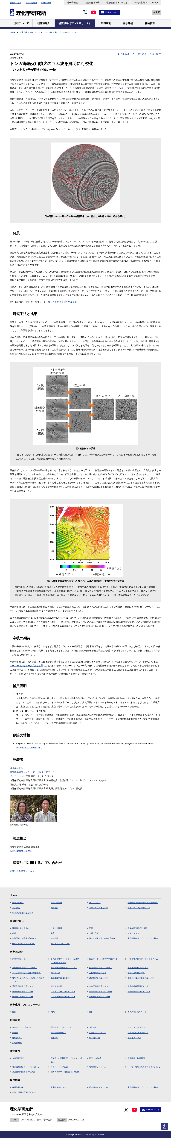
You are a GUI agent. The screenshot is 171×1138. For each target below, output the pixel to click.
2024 (91, 1012)
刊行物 (15, 1033)
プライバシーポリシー (98, 908)
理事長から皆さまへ (20, 928)
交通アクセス (15, 3)
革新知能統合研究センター (23, 986)
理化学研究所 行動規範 (137, 928)
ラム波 (120, 88)
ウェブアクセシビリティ (22, 913)
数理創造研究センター (60, 978)
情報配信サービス (58, 1033)
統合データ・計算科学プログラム (103, 959)
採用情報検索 (18, 1087)
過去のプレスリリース (137, 1012)
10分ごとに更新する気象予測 (62, 302)
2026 (14, 1012)
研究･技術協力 (95, 1058)
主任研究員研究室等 (97, 973)
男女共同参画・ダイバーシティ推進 (143, 938)
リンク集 (16, 908)
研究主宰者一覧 (19, 959)
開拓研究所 (55, 973)
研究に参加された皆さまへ (23, 944)
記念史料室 (17, 1043)
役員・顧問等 (56, 928)
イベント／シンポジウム (138, 1027)
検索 (155, 12)
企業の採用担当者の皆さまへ (24, 1072)
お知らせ (93, 1027)
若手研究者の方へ (58, 1087)
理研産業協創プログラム (138, 968)
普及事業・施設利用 (136, 1058)
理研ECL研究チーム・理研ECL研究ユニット (28, 979)
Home (12, 32)
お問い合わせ (31, 3)
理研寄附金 (72, 2)
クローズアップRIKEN (21, 1027)
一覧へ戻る (141, 54)
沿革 (91, 928)
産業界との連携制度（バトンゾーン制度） (67, 1060)
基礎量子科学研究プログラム (24, 968)
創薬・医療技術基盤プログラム (64, 968)
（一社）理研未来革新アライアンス (144, 1067)
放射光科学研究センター (99, 996)
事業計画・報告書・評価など (24, 938)
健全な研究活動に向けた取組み (102, 938)
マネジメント (133, 933)
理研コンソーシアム (97, 1067)
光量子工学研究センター (22, 996)
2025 (53, 1012)
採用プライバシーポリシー (139, 908)
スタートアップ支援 (59, 1067)
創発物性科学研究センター (139, 991)
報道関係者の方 (92, 2)
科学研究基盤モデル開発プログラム (143, 959)
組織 (14, 933)
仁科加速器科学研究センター (63, 996)
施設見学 (54, 1038)
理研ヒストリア (134, 1038)
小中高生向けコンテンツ (146, 2)
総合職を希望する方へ (98, 1087)
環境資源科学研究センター (100, 991)
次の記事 (156, 54)
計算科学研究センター (21, 772)
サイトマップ (95, 903)
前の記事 (125, 54)
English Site (46, 3)
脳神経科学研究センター (22, 991)
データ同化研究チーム (43, 772)
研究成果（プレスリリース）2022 (63, 32)
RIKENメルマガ (112, 12)
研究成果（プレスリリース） (32, 32)
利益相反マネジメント (60, 944)
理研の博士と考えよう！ (61, 1027)
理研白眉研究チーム (136, 973)
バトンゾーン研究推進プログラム (26, 973)
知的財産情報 (18, 1058)
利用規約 (54, 908)
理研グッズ (17, 1038)
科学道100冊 (94, 1038)
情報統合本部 (56, 986)
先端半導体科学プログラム (100, 968)
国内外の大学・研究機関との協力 (65, 1072)
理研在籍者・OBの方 (116, 2)
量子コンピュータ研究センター (141, 978)
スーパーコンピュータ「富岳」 (26, 665)
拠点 (53, 933)
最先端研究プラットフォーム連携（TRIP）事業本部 (65, 961)
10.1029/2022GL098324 (29, 747)
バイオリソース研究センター (63, 991)
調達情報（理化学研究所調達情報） (144, 903)
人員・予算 (94, 933)
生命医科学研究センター (99, 986)
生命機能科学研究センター (139, 986)
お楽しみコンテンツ (97, 1033)
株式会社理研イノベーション (25, 1067)
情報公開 (54, 938)
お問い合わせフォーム (22, 850)
